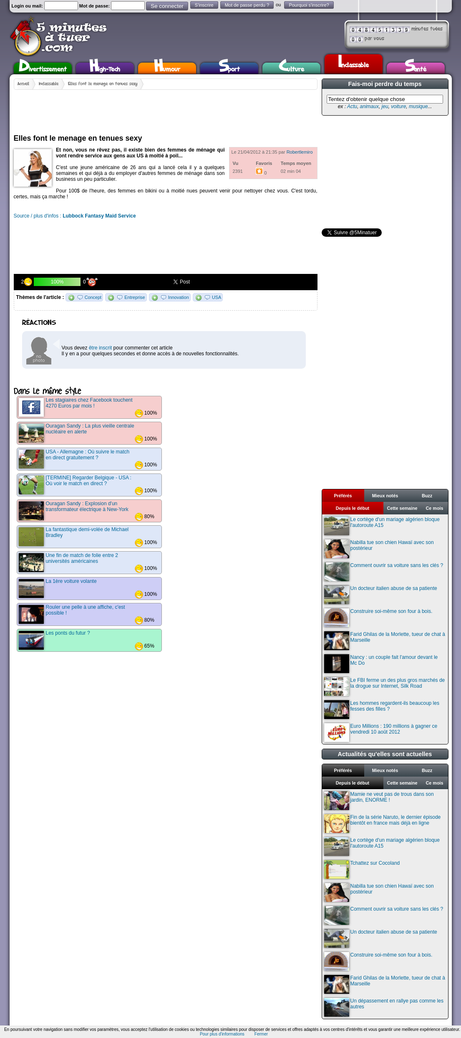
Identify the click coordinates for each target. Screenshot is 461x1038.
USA (216, 297)
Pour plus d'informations (222, 1034)
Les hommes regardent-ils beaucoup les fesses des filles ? (381, 709)
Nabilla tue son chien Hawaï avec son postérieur (379, 548)
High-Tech (104, 68)
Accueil (23, 83)
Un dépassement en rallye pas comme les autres (383, 1007)
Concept (93, 297)
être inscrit (100, 348)
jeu (385, 106)
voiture (398, 106)
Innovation (178, 297)
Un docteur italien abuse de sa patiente (380, 594)
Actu (352, 106)
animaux (369, 106)
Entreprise (134, 297)
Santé (415, 68)
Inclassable (353, 63)
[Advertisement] (165, 108)
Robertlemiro (300, 151)
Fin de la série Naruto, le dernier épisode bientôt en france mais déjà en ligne (382, 823)
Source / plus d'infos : (75, 216)
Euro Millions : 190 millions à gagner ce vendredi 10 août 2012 (381, 732)
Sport (229, 68)
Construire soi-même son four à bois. (378, 617)
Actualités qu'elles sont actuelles (385, 754)
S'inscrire (204, 5)
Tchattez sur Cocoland (362, 869)
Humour (167, 68)
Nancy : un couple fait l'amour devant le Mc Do (381, 663)
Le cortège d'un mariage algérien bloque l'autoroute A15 (382, 525)
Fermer (261, 1034)
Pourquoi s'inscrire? (309, 5)
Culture (291, 68)
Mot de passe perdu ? (247, 5)
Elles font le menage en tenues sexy (102, 83)
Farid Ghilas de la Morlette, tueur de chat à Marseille (384, 640)
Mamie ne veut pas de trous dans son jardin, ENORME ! (379, 800)
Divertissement (43, 68)
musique (418, 106)
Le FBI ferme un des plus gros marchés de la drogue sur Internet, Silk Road (384, 686)
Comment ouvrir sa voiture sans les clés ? (383, 571)
